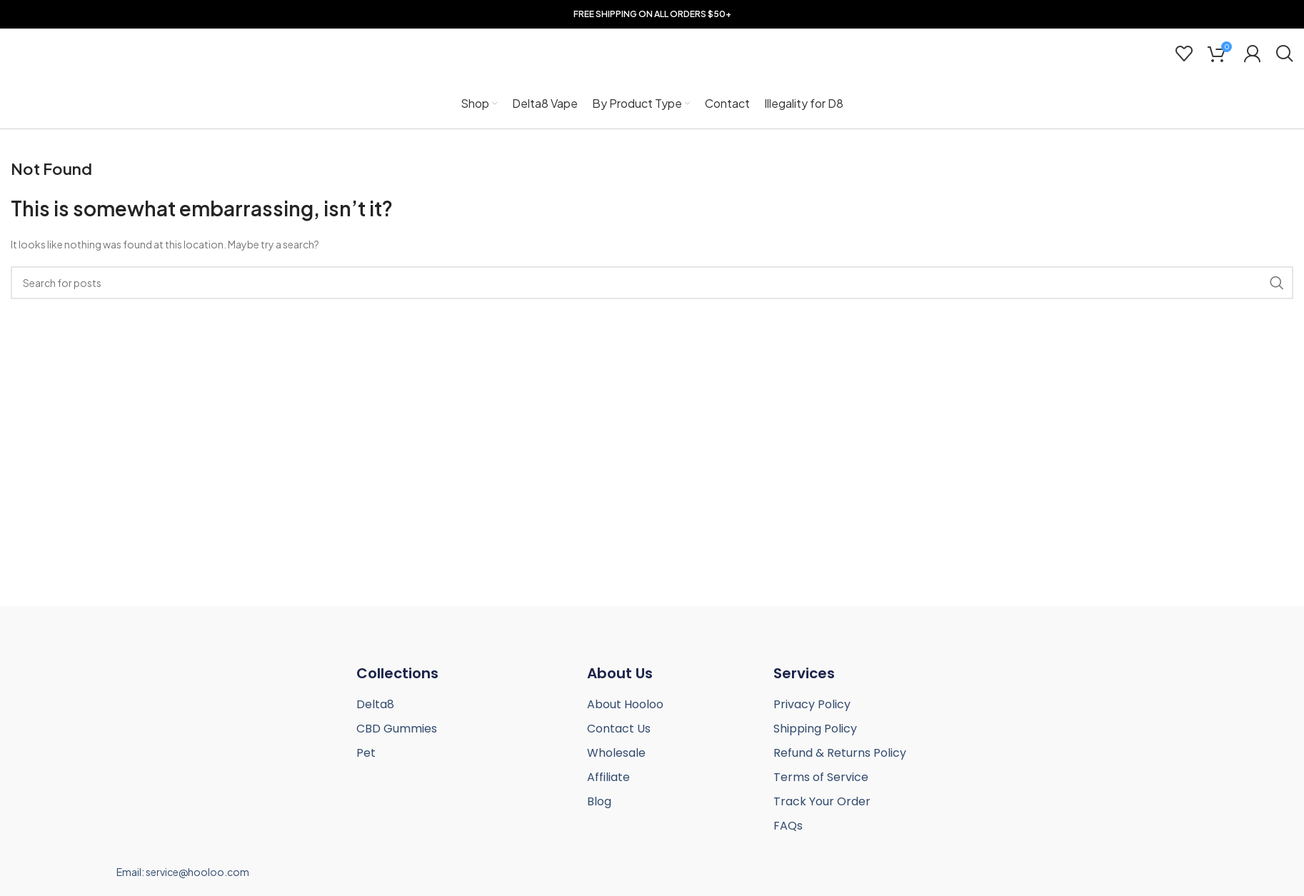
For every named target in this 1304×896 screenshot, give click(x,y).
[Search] (1284, 53)
